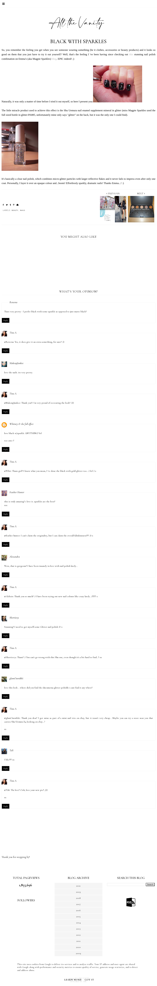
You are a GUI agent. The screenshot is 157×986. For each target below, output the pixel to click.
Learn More (73, 979)
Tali (11, 750)
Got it (89, 979)
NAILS (22, 210)
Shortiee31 (14, 617)
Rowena (13, 302)
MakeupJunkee (16, 363)
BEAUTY (15, 210)
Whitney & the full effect (21, 424)
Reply (5, 320)
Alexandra (15, 556)
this (131, 54)
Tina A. (13, 332)
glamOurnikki (16, 678)
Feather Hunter (17, 492)
